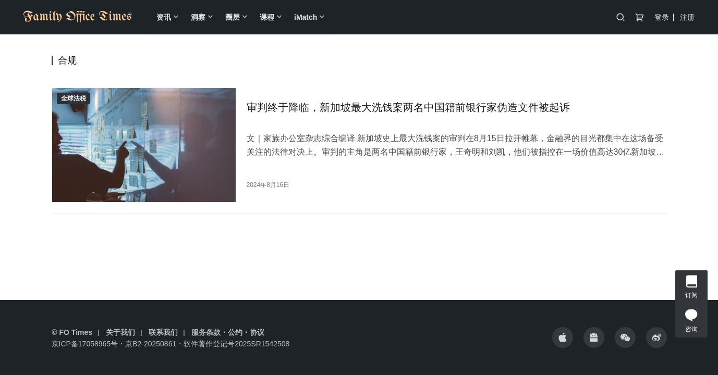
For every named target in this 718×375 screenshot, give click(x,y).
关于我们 (120, 332)
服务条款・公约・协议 (227, 332)
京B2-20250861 (150, 344)
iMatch (305, 17)
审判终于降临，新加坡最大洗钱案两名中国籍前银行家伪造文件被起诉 (408, 107)
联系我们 (163, 332)
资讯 (163, 17)
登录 (661, 17)
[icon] (562, 337)
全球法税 (73, 98)
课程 (267, 17)
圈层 (232, 17)
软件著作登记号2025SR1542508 (236, 344)
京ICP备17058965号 (85, 344)
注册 (687, 17)
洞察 (198, 17)
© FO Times (72, 332)
